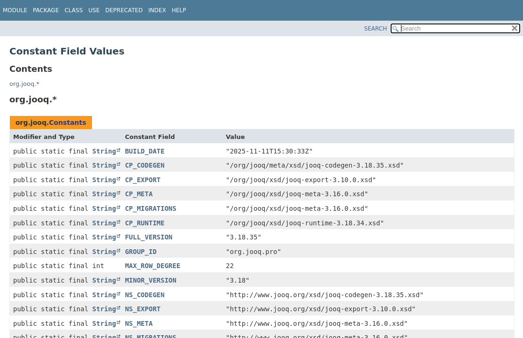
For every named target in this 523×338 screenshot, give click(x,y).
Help (179, 10)
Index (157, 10)
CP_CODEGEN (144, 165)
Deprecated (124, 10)
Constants (67, 122)
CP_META (139, 194)
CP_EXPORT (143, 180)
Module (15, 10)
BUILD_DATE (144, 151)
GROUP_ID (140, 251)
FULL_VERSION (148, 237)
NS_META (139, 323)
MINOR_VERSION (151, 280)
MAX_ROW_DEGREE (152, 265)
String (104, 151)
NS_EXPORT (143, 309)
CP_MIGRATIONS (151, 208)
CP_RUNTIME (144, 223)
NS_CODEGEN (144, 295)
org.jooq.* (24, 83)
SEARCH (375, 28)
